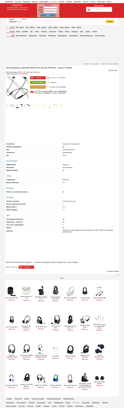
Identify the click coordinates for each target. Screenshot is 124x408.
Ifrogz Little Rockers (70, 385)
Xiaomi (88, 31)
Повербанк (77, 1)
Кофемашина (58, 402)
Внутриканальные (86, 35)
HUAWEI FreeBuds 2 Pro (41, 298)
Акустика (18, 1)
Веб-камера (41, 402)
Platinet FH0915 (70, 356)
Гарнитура (42, 35)
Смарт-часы (101, 1)
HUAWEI (25, 31)
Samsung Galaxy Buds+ (99, 382)
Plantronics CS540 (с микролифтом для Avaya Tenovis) (85, 385)
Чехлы (109, 1)
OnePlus (44, 31)
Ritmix (67, 31)
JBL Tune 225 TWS (11, 298)
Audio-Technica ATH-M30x (56, 298)
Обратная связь (68, 399)
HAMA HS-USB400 (41, 385)
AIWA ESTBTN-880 (99, 298)
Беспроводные (21, 35)
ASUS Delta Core (41, 327)
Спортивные (73, 35)
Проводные (33, 35)
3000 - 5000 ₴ (64, 27)
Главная (9, 399)
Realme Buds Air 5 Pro (26, 297)
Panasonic (52, 31)
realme (94, 31)
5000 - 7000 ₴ (76, 27)
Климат (38, 406)
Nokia (37, 31)
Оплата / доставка (38, 399)
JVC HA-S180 (84, 298)
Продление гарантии (54, 399)
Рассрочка (18, 399)
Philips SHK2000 (55, 385)
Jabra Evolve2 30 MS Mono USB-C (41, 356)
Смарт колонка (11, 406)
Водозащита (62, 35)
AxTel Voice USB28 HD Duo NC (26, 356)
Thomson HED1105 (11, 385)
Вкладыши (52, 35)
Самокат (46, 406)
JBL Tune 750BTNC (70, 298)
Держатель (26, 1)
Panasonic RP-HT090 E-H (26, 327)
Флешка (70, 406)
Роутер (93, 1)
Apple (18, 31)
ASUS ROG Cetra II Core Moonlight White (99, 326)
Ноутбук (61, 1)
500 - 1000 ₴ (30, 27)
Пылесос (86, 1)
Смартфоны (9, 1)
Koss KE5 (55, 356)
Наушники (53, 1)
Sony (81, 31)
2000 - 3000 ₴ (53, 27)
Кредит (26, 399)
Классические (100, 35)
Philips (60, 31)
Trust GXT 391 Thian (55, 327)
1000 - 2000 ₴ (41, 27)
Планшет (69, 1)
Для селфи (86, 402)
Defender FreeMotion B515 (11, 356)
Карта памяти (43, 1)
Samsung (74, 31)
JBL (31, 31)
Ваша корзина (99, 5)
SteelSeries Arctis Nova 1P (70, 327)
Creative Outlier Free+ (85, 326)
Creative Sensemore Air (99, 356)
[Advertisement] (62, 50)
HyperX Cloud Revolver (84, 356)
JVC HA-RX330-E (12, 327)
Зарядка (34, 1)
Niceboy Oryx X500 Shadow (26, 385)
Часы (49, 402)
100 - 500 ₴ (20, 27)
